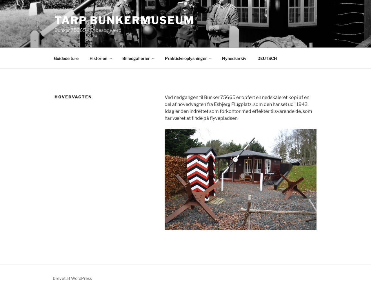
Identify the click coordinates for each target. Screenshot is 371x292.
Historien (101, 58)
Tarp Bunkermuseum (124, 20)
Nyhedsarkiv (234, 58)
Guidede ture (66, 58)
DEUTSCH (267, 58)
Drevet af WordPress (72, 278)
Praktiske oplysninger (188, 58)
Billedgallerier (138, 58)
